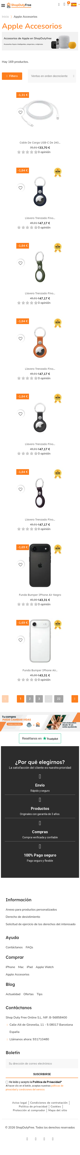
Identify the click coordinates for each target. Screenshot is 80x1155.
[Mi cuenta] (64, 4)
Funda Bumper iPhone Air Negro (40, 595)
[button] (59, 4)
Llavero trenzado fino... (40, 218)
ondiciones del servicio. (32, 1089)
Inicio (5, 17)
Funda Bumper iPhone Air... (40, 670)
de (47, 1082)
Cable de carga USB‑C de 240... (40, 142)
